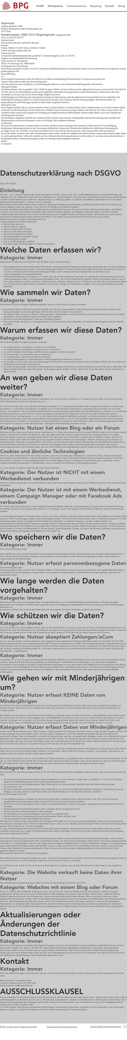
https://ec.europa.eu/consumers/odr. (90, 79)
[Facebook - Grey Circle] (125, 1026)
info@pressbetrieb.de (23, 985)
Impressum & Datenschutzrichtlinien (62, 1027)
